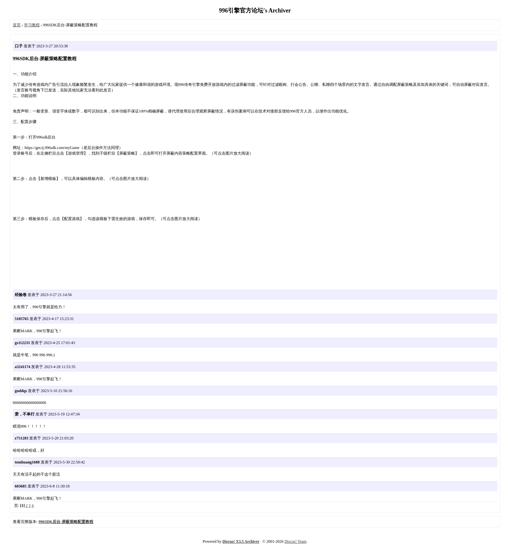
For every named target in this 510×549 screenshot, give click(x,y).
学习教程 (32, 25)
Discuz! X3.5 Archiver (240, 541)
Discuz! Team (295, 541)
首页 (17, 25)
